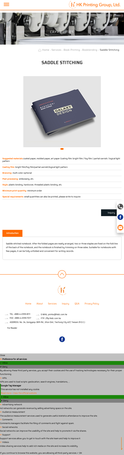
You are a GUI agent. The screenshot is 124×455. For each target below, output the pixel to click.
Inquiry (111, 212)
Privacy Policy (92, 303)
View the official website (25, 393)
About (39, 303)
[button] (62, 149)
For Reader (12, 327)
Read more (6, 393)
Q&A (77, 303)
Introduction (12, 233)
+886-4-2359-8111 (22, 314)
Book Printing (72, 50)
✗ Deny (3, 366)
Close (2, 355)
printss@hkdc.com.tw (57, 314)
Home (45, 50)
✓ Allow (4, 363)
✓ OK (79, 453)
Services (56, 50)
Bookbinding (89, 50)
